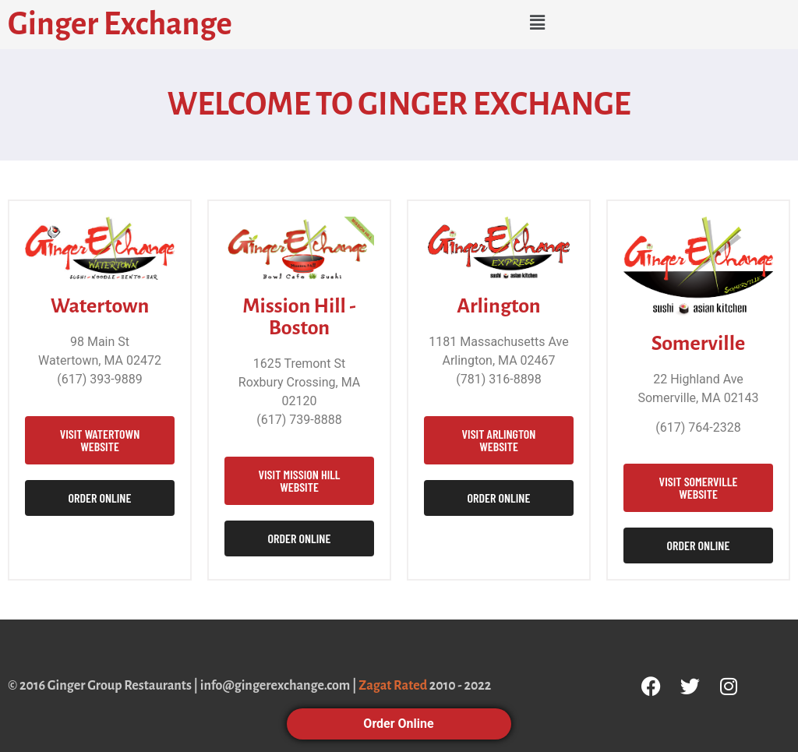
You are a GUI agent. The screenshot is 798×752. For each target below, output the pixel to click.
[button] (537, 22)
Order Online (399, 723)
